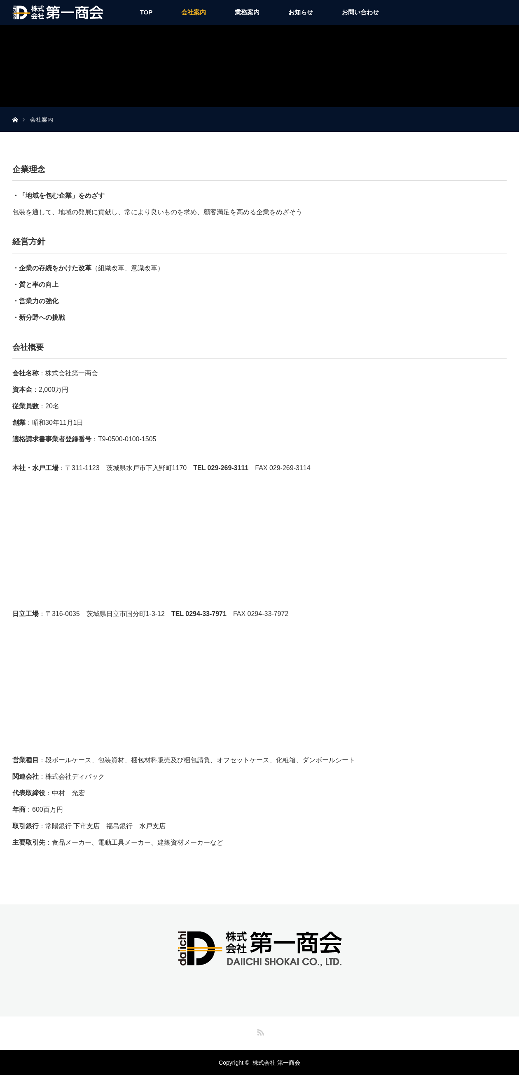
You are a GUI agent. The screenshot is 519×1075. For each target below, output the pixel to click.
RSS (259, 1031)
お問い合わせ (360, 12)
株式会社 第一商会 (276, 1062)
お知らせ (300, 12)
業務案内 (247, 12)
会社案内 (193, 12)
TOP (146, 12)
